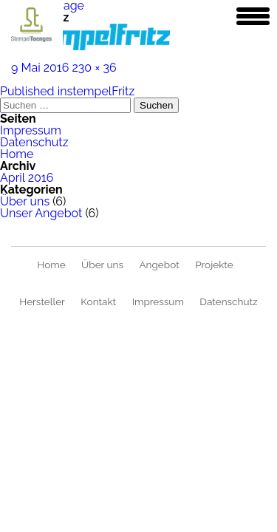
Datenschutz (34, 142)
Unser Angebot (41, 213)
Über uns (24, 201)
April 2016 (26, 178)
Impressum (30, 130)
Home (16, 154)
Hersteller (42, 301)
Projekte (214, 264)
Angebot (159, 264)
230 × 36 (94, 68)
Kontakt (98, 301)
